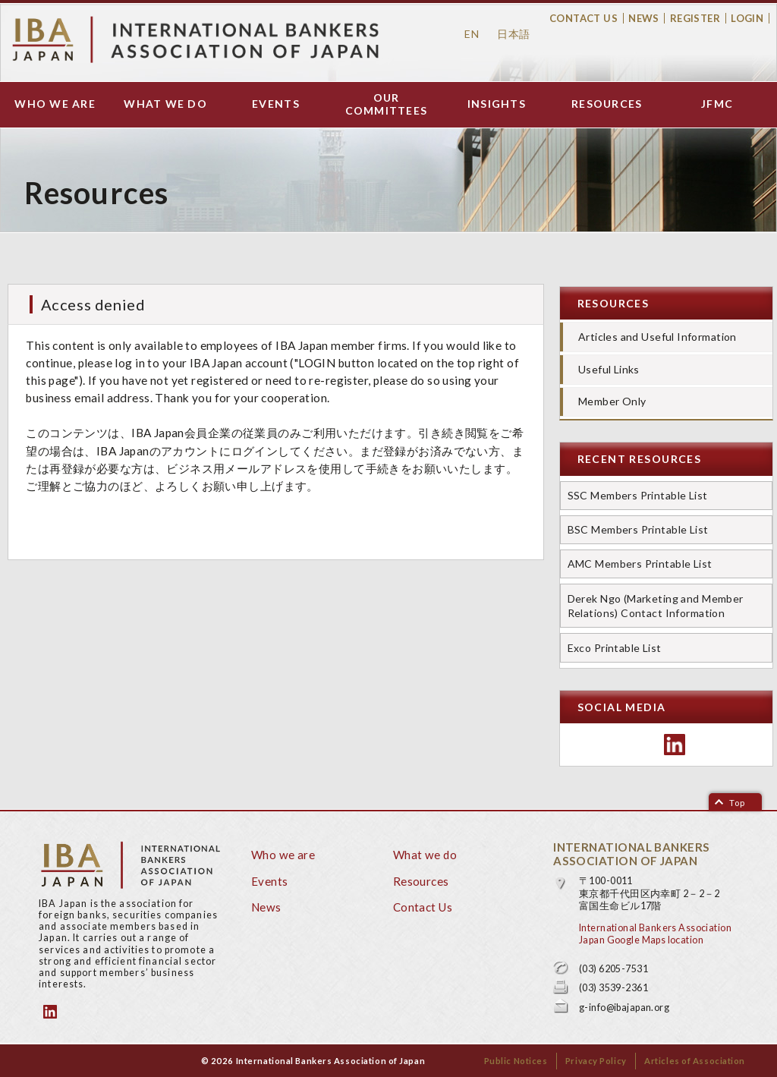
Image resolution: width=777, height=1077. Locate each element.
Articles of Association (694, 1061)
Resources (606, 104)
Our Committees (386, 104)
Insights (496, 104)
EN (471, 33)
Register (695, 18)
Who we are (55, 104)
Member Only (612, 401)
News (643, 18)
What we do (165, 104)
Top (737, 803)
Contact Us (583, 18)
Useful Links (609, 369)
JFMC (717, 104)
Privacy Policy (596, 1061)
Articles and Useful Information (657, 336)
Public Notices (516, 1061)
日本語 (513, 33)
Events (276, 104)
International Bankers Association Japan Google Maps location (655, 934)
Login (747, 18)
